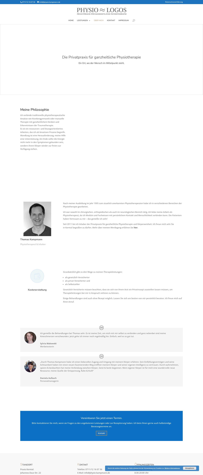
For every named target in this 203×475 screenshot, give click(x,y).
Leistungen (82, 21)
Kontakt (111, 21)
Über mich (99, 21)
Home (71, 21)
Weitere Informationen (172, 468)
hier (136, 201)
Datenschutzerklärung (174, 2)
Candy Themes (80, 470)
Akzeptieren (189, 468)
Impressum (124, 21)
